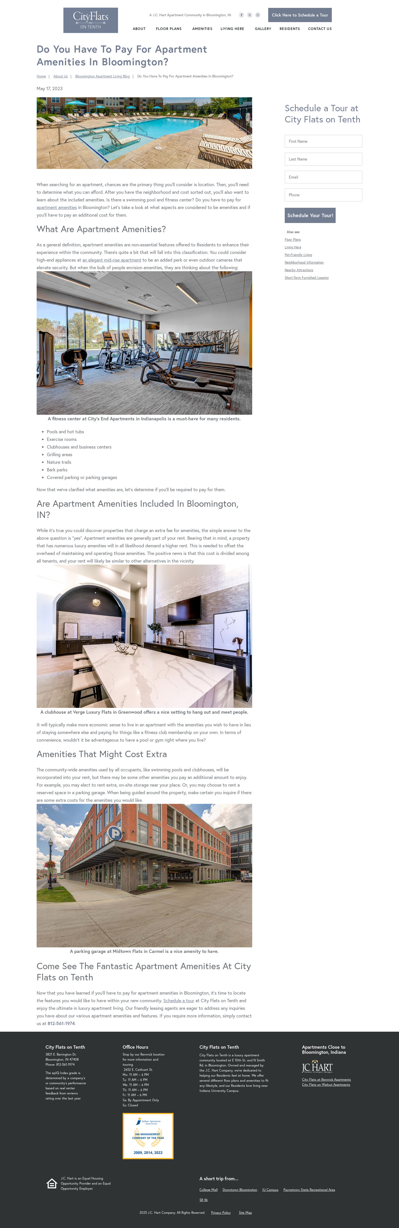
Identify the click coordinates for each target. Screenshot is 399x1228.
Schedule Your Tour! (310, 215)
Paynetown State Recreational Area (309, 1190)
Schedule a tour (178, 1000)
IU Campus (270, 1190)
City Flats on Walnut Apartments (326, 1084)
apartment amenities (57, 207)
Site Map (245, 1212)
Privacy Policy (221, 1212)
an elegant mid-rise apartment (111, 260)
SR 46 (204, 1200)
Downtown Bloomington (240, 1190)
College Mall (209, 1190)
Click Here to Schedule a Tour (300, 15)
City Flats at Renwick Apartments (326, 1079)
